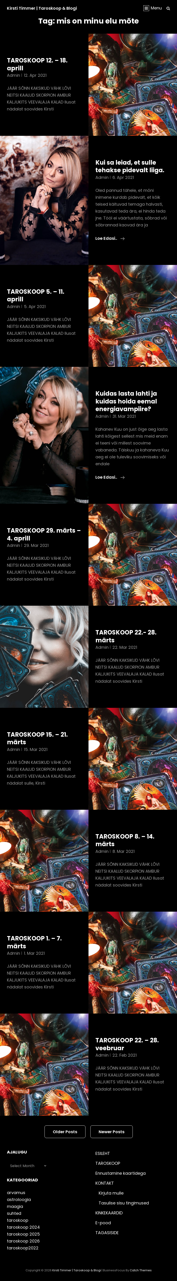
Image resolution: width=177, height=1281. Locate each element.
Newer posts (111, 1132)
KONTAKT (104, 1183)
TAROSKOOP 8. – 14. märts (124, 840)
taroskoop (17, 1220)
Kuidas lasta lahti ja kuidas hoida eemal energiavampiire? (126, 401)
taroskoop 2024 (23, 1227)
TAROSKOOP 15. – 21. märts (37, 738)
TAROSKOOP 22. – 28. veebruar (127, 1044)
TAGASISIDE (107, 1233)
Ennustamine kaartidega (120, 1173)
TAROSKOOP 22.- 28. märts (125, 636)
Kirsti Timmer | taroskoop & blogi (42, 8)
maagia (15, 1206)
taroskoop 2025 (23, 1234)
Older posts (65, 1132)
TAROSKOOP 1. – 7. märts (34, 942)
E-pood (103, 1223)
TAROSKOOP (107, 1163)
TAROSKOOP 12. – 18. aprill (37, 64)
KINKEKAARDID (109, 1213)
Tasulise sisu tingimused (124, 1203)
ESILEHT (102, 1153)
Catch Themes (141, 1270)
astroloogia (19, 1199)
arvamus (16, 1192)
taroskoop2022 (22, 1248)
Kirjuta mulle (111, 1193)
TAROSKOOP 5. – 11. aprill (35, 296)
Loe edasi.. (110, 238)
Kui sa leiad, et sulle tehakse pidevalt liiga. (129, 166)
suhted (14, 1213)
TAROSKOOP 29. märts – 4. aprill (44, 534)
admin (13, 75)
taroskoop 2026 (23, 1241)
